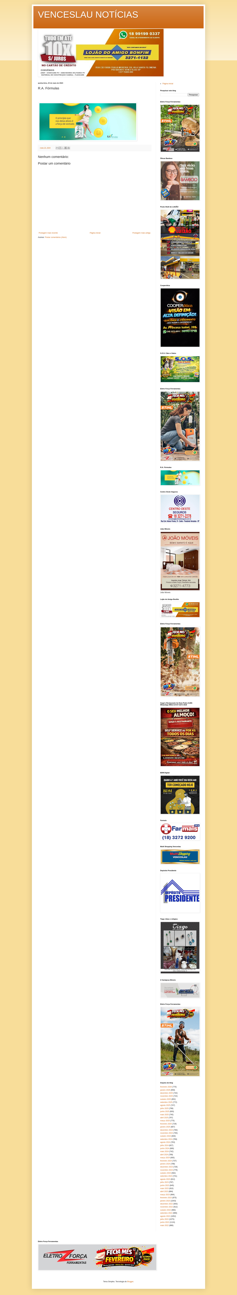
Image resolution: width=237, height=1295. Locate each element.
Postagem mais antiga (141, 233)
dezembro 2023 (166, 1167)
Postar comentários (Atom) (56, 237)
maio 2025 (164, 1115)
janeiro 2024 (165, 1164)
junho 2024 (164, 1148)
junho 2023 (164, 1185)
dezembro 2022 (166, 1204)
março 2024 (165, 1158)
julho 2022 (164, 1219)
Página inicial (95, 233)
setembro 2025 (166, 1102)
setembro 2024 (166, 1139)
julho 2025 (164, 1108)
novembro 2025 (166, 1096)
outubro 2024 (165, 1136)
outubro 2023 (165, 1173)
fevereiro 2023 (166, 1198)
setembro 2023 (166, 1176)
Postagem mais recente (48, 233)
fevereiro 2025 (166, 1124)
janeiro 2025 (165, 1127)
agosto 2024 (165, 1142)
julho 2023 (164, 1182)
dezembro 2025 (166, 1093)
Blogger (130, 1282)
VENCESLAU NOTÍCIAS (88, 15)
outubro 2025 (165, 1099)
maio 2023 (164, 1188)
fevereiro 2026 (166, 1087)
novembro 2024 (166, 1133)
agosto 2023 (165, 1179)
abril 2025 (164, 1118)
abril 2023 (164, 1191)
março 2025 (165, 1121)
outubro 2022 (165, 1210)
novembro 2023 (166, 1170)
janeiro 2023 (165, 1201)
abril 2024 (164, 1155)
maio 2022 (164, 1225)
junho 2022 (164, 1222)
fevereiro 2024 (166, 1161)
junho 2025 (164, 1111)
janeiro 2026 (165, 1090)
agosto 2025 (165, 1105)
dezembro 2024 (166, 1130)
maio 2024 (164, 1151)
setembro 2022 (166, 1213)
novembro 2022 (166, 1207)
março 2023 (165, 1195)
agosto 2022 (165, 1216)
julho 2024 (164, 1145)
